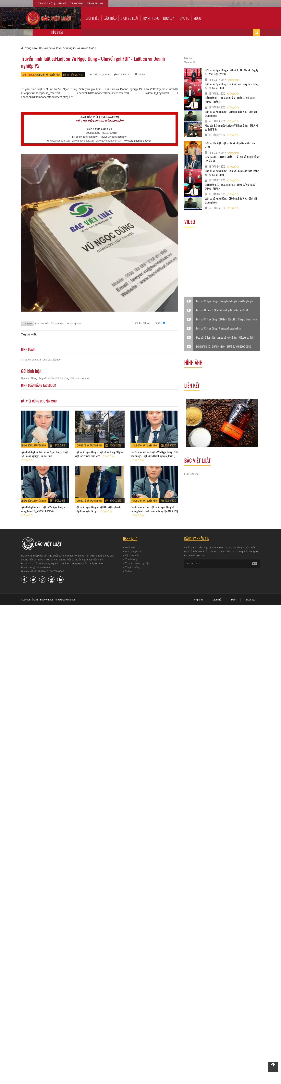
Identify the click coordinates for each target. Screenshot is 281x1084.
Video (197, 18)
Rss (233, 599)
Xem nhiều (190, 62)
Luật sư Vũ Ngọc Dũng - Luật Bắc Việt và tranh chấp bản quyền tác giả (97, 509)
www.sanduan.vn (60, 140)
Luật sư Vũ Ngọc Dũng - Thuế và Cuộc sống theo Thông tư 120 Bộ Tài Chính (232, 86)
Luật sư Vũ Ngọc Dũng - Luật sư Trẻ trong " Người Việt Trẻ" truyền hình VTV (99, 454)
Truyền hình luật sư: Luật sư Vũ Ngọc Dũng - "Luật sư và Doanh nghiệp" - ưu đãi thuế (43, 454)
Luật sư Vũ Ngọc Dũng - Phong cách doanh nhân (218, 328)
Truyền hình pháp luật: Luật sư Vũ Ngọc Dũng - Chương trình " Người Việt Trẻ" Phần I (42, 509)
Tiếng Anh (76, 3)
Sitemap (250, 599)
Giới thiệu (92, 18)
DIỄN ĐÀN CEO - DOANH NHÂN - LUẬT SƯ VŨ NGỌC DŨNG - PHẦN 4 (230, 100)
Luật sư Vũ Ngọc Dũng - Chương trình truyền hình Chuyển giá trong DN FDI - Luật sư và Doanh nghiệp (224, 301)
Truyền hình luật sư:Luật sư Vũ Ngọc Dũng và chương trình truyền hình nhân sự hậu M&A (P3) (154, 509)
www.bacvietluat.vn (83, 140)
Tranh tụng (150, 18)
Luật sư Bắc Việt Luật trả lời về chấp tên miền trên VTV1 (230, 145)
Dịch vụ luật (129, 18)
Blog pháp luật (133, 551)
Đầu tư (184, 18)
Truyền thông (132, 567)
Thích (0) (27, 323)
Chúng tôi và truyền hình (47, 74)
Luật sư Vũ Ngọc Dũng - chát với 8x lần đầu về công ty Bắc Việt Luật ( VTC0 (231, 72)
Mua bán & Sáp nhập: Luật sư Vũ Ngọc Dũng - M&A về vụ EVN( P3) (231, 127)
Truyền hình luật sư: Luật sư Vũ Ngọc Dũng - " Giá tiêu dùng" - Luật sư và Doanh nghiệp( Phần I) (154, 454)
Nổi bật (188, 58)
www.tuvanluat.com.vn (108, 140)
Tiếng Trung (95, 3)
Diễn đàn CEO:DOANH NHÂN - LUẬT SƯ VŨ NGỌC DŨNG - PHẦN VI (232, 159)
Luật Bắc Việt (191, 473)
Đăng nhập (37, 378)
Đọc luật (169, 18)
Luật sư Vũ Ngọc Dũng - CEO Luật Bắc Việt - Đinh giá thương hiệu (231, 113)
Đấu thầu (110, 18)
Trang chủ (45, 3)
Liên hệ (61, 3)
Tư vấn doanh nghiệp (137, 563)
